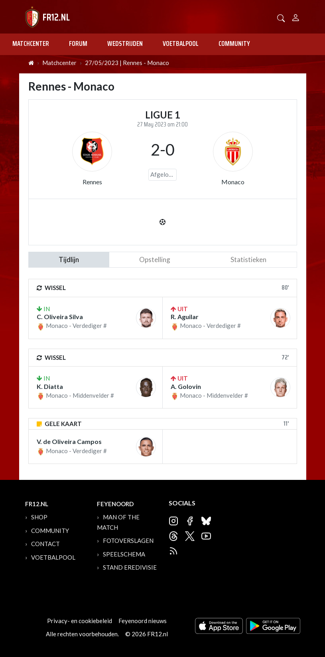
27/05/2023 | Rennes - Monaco (127, 62)
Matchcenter (30, 43)
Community (234, 43)
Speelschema (124, 554)
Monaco (232, 181)
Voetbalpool (181, 43)
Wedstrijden (125, 43)
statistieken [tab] (248, 259)
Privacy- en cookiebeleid (79, 620)
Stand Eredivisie (130, 567)
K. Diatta (50, 386)
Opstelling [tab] (154, 259)
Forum (78, 43)
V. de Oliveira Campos (69, 441)
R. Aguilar (185, 316)
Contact (45, 543)
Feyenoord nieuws (142, 620)
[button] (281, 17)
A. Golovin (186, 386)
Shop (39, 517)
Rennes (92, 181)
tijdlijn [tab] (69, 259)
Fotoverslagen (128, 540)
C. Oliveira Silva (60, 316)
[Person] (295, 16)
